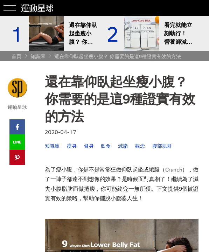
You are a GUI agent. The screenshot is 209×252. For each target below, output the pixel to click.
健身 (90, 146)
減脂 (125, 146)
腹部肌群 (164, 146)
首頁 (16, 56)
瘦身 (72, 146)
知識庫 (37, 56)
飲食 (107, 146)
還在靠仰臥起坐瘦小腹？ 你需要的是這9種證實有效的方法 (117, 56)
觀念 (142, 146)
